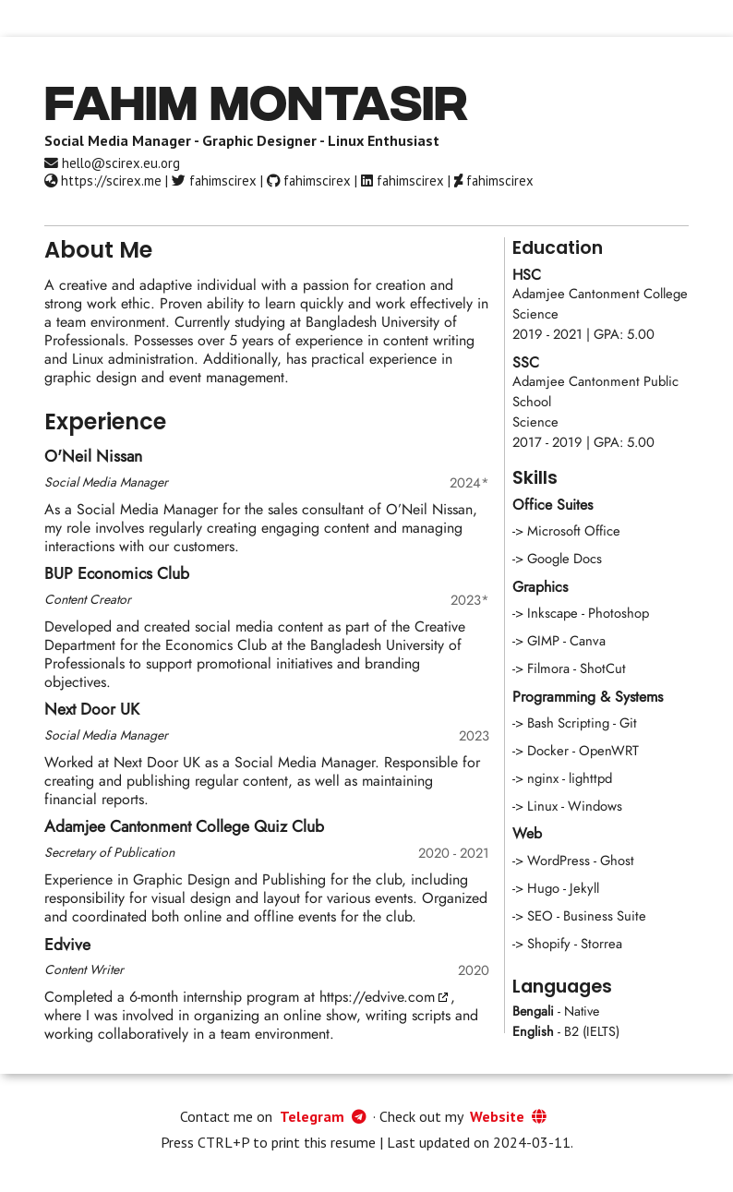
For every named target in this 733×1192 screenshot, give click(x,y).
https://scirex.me (103, 180)
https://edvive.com (377, 996)
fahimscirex (214, 180)
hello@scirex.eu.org (112, 163)
